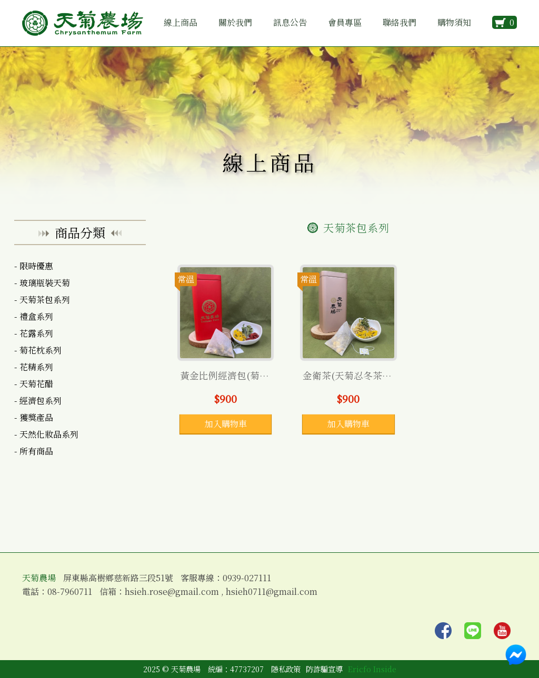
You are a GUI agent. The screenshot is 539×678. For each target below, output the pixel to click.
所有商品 (36, 451)
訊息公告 (290, 22)
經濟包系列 (40, 400)
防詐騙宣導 (324, 668)
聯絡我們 (399, 22)
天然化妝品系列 (48, 434)
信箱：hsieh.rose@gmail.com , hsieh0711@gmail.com (208, 592)
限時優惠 (36, 266)
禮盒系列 (36, 316)
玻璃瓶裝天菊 (44, 283)
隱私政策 (286, 668)
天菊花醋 (36, 384)
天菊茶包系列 (44, 300)
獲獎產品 (36, 417)
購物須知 (454, 22)
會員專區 (345, 22)
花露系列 (36, 333)
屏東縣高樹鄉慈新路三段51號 (118, 578)
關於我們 (235, 22)
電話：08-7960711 (57, 592)
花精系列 (36, 367)
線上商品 (180, 22)
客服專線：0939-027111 (226, 578)
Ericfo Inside (372, 668)
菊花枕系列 (40, 350)
